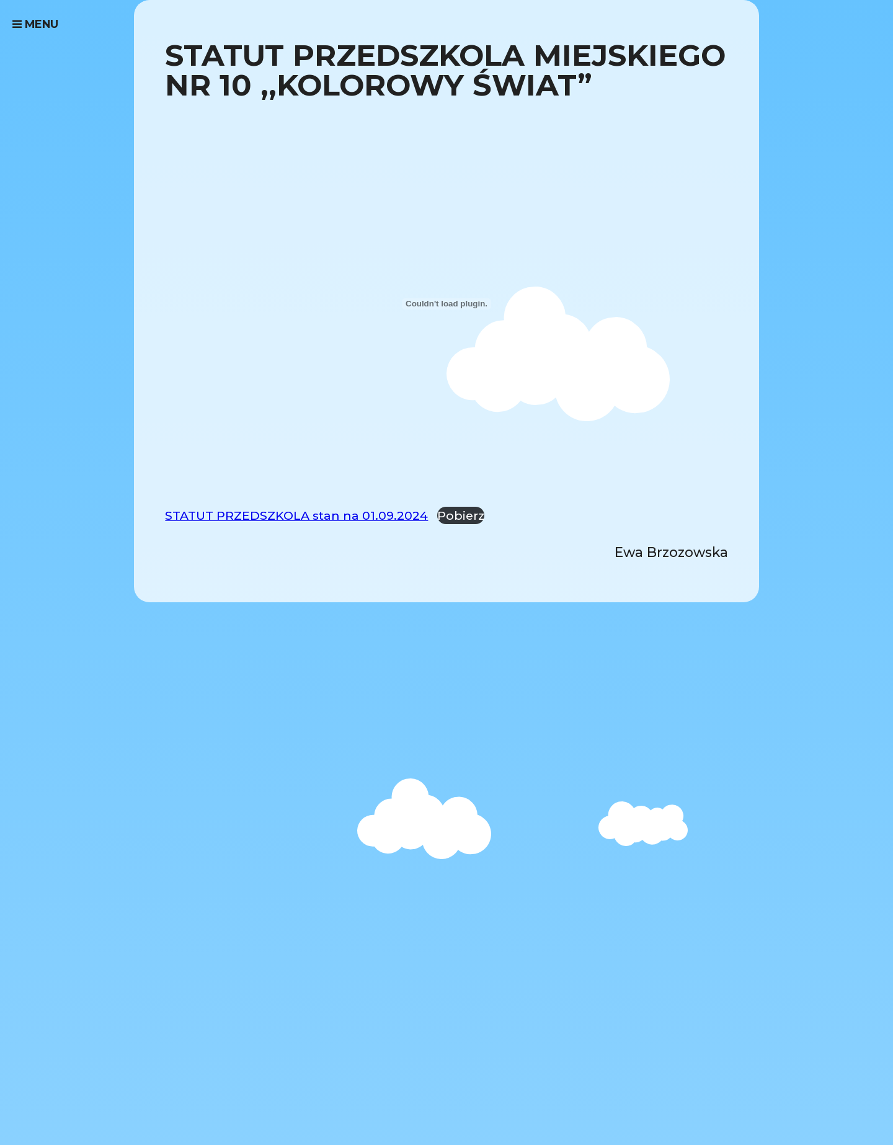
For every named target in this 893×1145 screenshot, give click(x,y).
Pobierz (460, 515)
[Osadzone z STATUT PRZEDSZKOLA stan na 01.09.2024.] (446, 304)
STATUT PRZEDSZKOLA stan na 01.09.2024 (296, 515)
